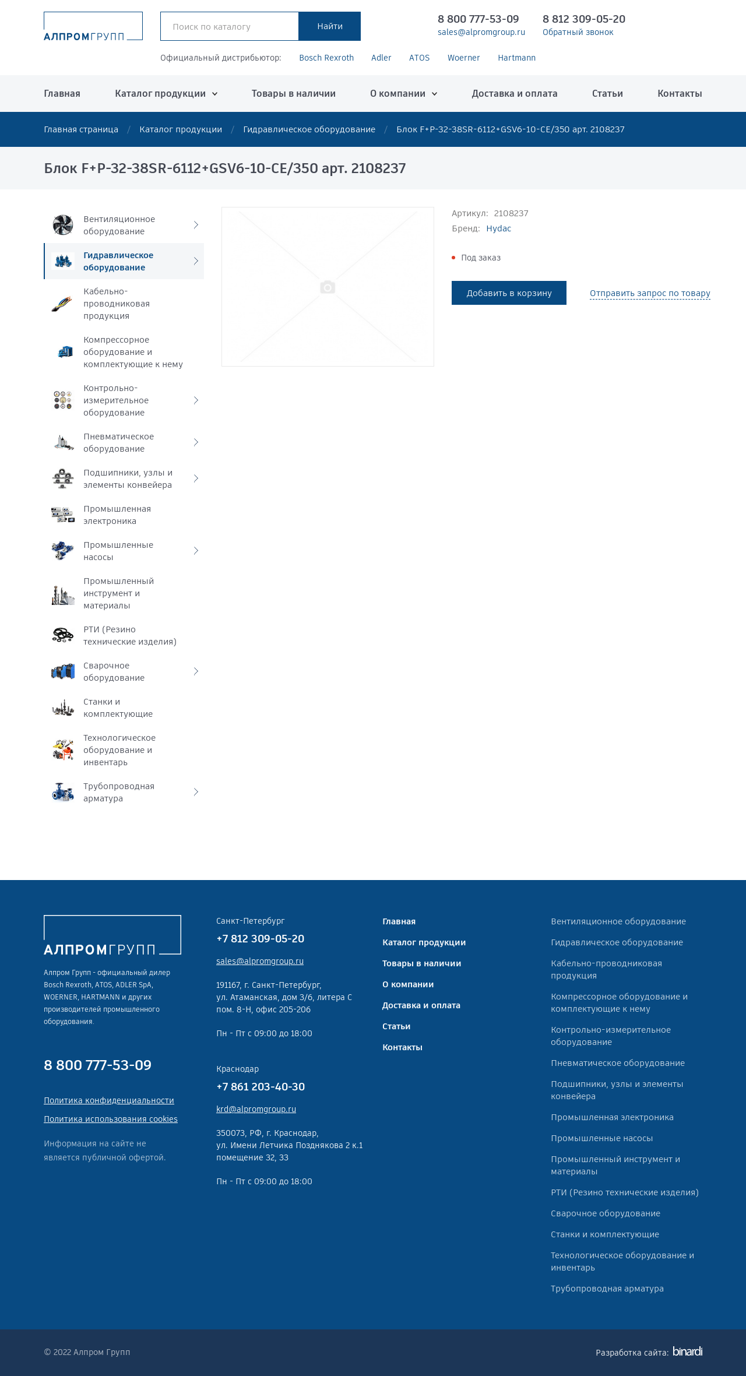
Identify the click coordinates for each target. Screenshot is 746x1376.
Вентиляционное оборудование (618, 921)
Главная (62, 93)
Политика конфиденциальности (109, 1100)
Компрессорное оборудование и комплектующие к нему (619, 1002)
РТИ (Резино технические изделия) (625, 1192)
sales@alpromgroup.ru (481, 32)
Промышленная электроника (612, 1117)
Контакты (679, 93)
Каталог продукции (160, 93)
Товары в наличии (294, 93)
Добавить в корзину (509, 293)
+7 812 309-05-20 (260, 938)
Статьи (607, 93)
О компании (397, 93)
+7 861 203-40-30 (260, 1087)
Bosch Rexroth (326, 58)
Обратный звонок (578, 32)
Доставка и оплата (515, 93)
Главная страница (81, 129)
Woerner (464, 58)
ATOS (419, 58)
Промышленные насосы (602, 1138)
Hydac (498, 228)
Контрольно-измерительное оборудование (611, 1035)
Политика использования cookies (111, 1119)
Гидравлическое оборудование (309, 129)
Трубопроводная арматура (607, 1288)
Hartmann (517, 58)
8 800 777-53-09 (478, 19)
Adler (381, 58)
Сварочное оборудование (605, 1213)
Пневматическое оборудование (618, 1063)
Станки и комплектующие (605, 1234)
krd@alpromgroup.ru (256, 1109)
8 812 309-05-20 (584, 19)
